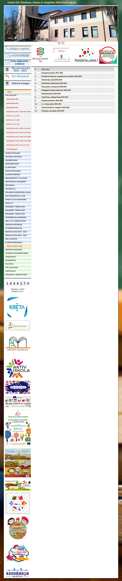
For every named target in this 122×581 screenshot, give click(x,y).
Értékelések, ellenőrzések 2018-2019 (54, 83)
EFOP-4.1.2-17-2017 (13, 116)
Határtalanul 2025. (13, 99)
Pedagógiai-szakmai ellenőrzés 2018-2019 (56, 90)
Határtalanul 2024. (13, 103)
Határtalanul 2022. (13, 107)
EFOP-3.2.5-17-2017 (13, 120)
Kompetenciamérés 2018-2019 (52, 100)
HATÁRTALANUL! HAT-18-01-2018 (19, 112)
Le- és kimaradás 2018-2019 (51, 104)
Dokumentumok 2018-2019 (51, 94)
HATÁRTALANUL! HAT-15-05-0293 (19, 137)
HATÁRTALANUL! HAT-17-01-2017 (19, 128)
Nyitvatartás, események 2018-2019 (53, 87)
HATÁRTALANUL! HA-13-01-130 (18, 145)
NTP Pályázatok (12, 149)
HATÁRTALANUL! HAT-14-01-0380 (19, 141)
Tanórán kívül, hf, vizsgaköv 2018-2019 (55, 107)
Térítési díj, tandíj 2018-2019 (51, 80)
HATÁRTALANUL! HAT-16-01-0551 (19, 132)
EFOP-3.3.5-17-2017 (13, 124)
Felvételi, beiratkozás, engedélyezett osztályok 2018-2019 (61, 76)
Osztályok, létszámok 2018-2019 (52, 111)
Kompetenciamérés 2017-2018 (52, 73)
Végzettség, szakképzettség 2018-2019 (54, 97)
